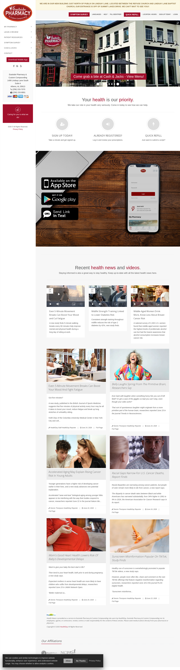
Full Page (99, 428)
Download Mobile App (17, 59)
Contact (8, 53)
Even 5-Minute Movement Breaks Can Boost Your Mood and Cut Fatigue (64, 315)
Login (175, 14)
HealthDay (64, 627)
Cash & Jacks (10, 48)
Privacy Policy (18, 129)
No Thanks (81, 661)
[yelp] (21, 66)
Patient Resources (13, 37)
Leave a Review (11, 32)
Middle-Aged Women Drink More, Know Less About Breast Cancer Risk (149, 315)
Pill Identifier (115, 14)
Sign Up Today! (165, 14)
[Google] (17, 66)
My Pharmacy (10, 27)
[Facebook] (13, 66)
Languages (96, 14)
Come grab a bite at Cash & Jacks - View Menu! (108, 76)
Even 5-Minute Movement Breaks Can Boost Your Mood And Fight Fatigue (74, 387)
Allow (68, 661)
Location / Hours (150, 14)
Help (105, 14)
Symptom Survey (12, 43)
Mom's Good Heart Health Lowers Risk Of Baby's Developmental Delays (73, 557)
